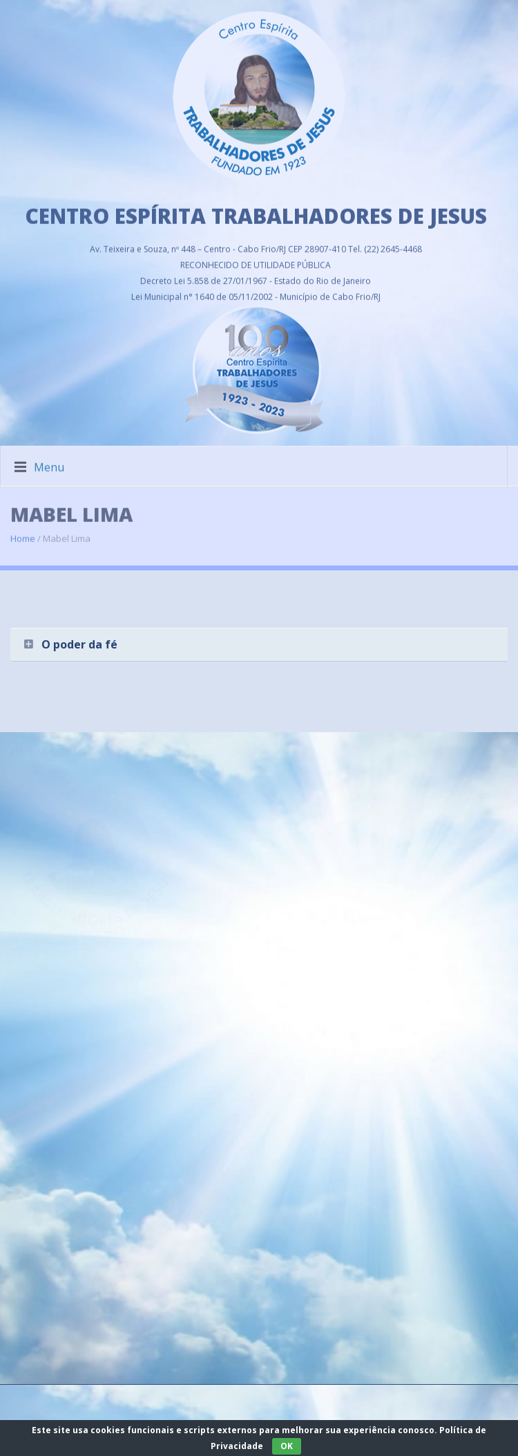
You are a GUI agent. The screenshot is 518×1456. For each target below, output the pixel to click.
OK (286, 1446)
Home (22, 531)
